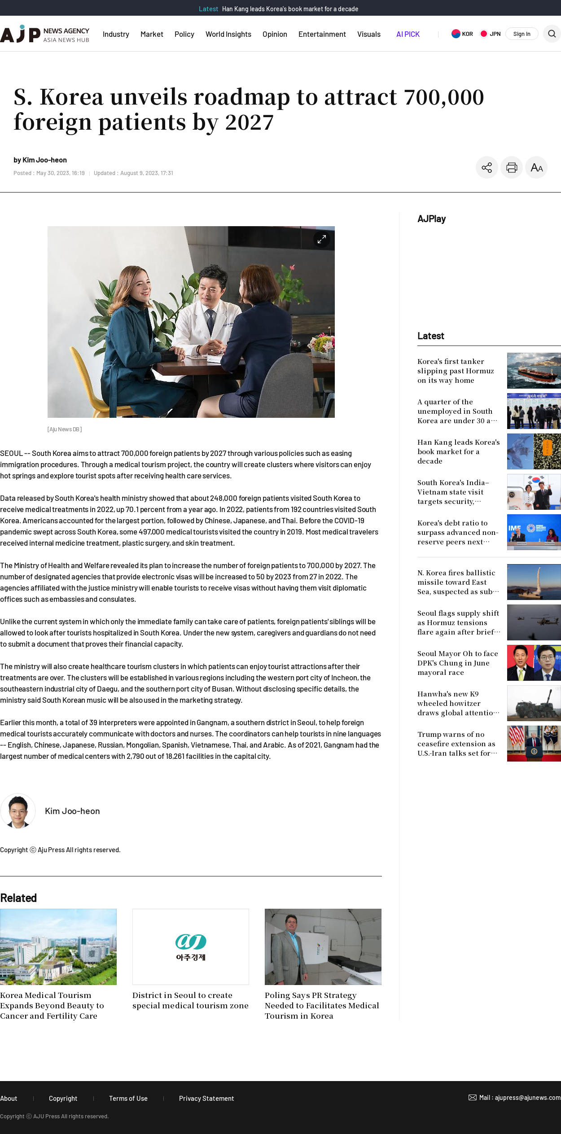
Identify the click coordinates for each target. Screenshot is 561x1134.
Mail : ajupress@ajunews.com (520, 1097)
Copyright (63, 1098)
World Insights (228, 33)
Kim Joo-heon (72, 810)
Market (151, 33)
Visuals (369, 33)
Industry (116, 33)
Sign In (521, 33)
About (9, 1098)
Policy (184, 33)
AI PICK (408, 33)
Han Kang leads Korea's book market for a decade (290, 9)
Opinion (275, 33)
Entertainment (322, 33)
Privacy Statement (206, 1098)
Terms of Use (128, 1098)
